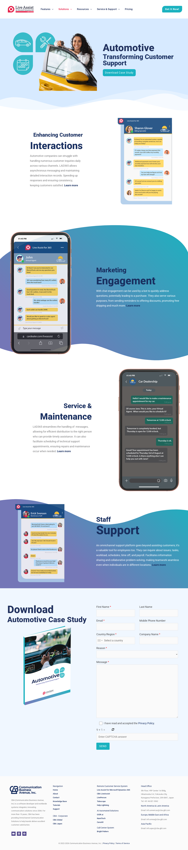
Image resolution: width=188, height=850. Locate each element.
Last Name (158, 611)
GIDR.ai (100, 814)
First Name (115, 611)
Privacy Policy (146, 723)
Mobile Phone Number (158, 624)
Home (55, 790)
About (55, 794)
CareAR (100, 822)
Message (137, 689)
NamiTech (101, 818)
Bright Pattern (103, 831)
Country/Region (115, 638)
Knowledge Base (60, 801)
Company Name (158, 638)
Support (56, 809)
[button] (170, 9)
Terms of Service (123, 843)
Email (115, 624)
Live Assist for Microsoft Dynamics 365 (113, 790)
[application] (51, 9)
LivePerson (101, 797)
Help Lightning (103, 805)
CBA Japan (57, 824)
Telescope (101, 801)
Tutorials (56, 805)
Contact (56, 797)
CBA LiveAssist (103, 794)
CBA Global (57, 820)
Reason (137, 652)
